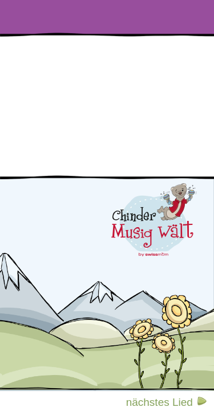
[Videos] (80, 17)
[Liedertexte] (27, 17)
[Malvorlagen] (187, 17)
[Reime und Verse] (133, 17)
